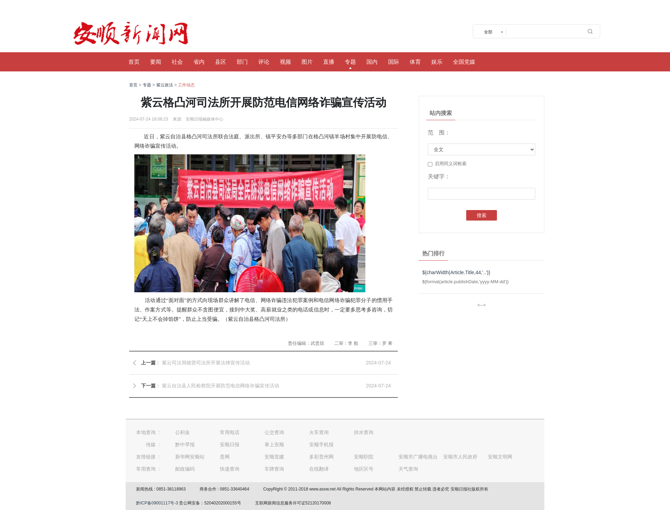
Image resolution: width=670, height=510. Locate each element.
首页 (134, 62)
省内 (198, 62)
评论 (263, 62)
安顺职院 (363, 456)
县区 (220, 62)
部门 (242, 62)
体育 (415, 62)
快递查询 (229, 469)
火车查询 (319, 432)
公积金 (182, 432)
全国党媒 (464, 62)
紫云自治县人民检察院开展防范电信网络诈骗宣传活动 (220, 385)
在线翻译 (319, 469)
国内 (372, 62)
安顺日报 (229, 444)
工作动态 (186, 85)
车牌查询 (274, 469)
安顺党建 (274, 456)
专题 (350, 62)
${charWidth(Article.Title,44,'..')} (456, 272)
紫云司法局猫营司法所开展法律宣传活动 (206, 362)
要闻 (155, 62)
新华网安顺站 (189, 456)
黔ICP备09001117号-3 (157, 503)
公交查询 (274, 432)
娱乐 (436, 62)
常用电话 (229, 432)
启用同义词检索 (447, 164)
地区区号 (363, 469)
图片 (307, 62)
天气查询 (408, 469)
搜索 (481, 215)
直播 (328, 62)
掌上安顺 (274, 444)
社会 (177, 62)
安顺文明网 (500, 456)
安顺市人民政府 (460, 456)
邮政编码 (185, 469)
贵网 (225, 456)
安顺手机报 (321, 444)
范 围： (439, 133)
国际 (393, 62)
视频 (285, 62)
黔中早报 (185, 444)
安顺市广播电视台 (418, 456)
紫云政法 (164, 85)
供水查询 (363, 432)
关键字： (439, 176)
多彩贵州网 (321, 456)
